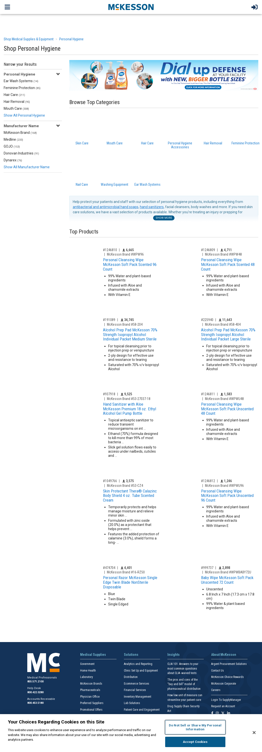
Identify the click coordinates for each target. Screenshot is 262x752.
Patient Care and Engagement (142, 709)
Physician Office (90, 696)
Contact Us (217, 670)
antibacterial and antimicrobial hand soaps (105, 207)
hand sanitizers (152, 207)
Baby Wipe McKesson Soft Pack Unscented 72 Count (227, 580)
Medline (13, 139)
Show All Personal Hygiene (24, 115)
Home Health (88, 670)
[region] (131, 733)
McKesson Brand (20, 133)
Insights (173, 655)
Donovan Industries (21, 153)
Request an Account (223, 706)
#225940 (207, 320)
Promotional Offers (91, 709)
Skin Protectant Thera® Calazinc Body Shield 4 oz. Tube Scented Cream (130, 496)
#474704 (109, 568)
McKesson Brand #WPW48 (223, 254)
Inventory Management (137, 696)
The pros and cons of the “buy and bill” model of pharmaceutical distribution (184, 684)
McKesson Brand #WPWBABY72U (228, 572)
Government (87, 664)
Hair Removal (17, 102)
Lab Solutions (132, 703)
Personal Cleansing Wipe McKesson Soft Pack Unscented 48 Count (227, 409)
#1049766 (110, 481)
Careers (215, 690)
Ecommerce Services (136, 683)
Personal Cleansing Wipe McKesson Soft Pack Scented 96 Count (130, 264)
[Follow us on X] (223, 713)
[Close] (254, 732)
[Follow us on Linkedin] (228, 713)
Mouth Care (16, 108)
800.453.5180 (35, 703)
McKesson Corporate (223, 683)
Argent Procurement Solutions (229, 664)
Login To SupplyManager (226, 700)
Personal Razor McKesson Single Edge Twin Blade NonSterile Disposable (130, 582)
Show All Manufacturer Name (27, 167)
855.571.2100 (35, 681)
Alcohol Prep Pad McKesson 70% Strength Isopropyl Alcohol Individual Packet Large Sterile (228, 334)
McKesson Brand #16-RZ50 (126, 572)
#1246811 (208, 394)
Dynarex (13, 160)
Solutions (131, 655)
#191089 (109, 320)
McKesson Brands (91, 683)
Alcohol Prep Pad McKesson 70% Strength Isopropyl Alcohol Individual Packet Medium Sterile (130, 334)
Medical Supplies (93, 655)
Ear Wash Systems (21, 81)
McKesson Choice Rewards (227, 677)
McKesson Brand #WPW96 (125, 254)
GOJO (12, 146)
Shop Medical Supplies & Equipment (29, 39)
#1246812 (208, 481)
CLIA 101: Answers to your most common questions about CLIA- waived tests (182, 668)
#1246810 (110, 250)
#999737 (207, 568)
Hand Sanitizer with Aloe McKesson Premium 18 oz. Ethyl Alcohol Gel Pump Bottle (129, 409)
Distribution (131, 677)
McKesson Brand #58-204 (125, 324)
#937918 (109, 394)
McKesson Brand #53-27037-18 (128, 399)
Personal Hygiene (71, 39)
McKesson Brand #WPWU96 (224, 486)
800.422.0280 (35, 692)
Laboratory (86, 677)
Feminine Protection (22, 88)
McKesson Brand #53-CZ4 (125, 486)
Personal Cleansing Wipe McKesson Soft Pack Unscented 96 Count (227, 496)
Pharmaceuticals (90, 690)
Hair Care (14, 95)
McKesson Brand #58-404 (223, 324)
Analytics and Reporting (138, 664)
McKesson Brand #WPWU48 (224, 399)
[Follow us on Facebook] (212, 713)
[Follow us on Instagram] (217, 713)
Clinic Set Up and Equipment (141, 670)
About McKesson (223, 655)
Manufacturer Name (21, 126)
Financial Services (135, 690)
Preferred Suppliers (91, 703)
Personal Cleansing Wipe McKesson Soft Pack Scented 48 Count (228, 264)
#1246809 (208, 250)
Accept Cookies (195, 742)
